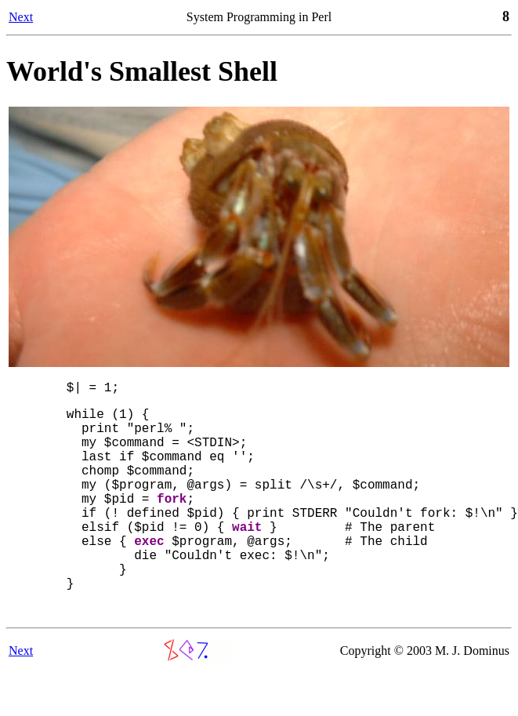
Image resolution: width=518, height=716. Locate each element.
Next (21, 17)
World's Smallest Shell (141, 71)
